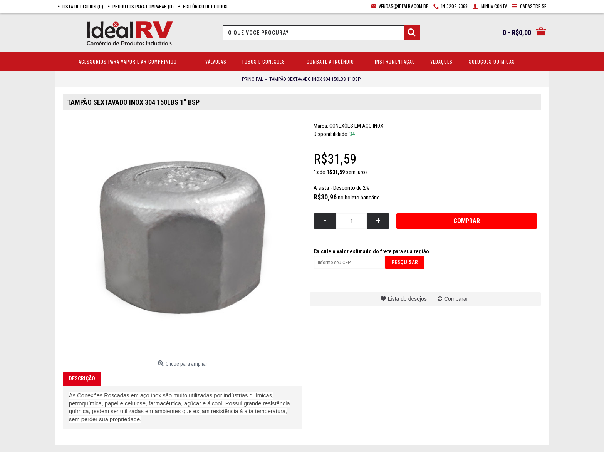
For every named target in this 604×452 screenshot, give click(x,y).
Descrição (82, 378)
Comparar (456, 299)
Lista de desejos (407, 299)
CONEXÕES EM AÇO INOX (356, 126)
